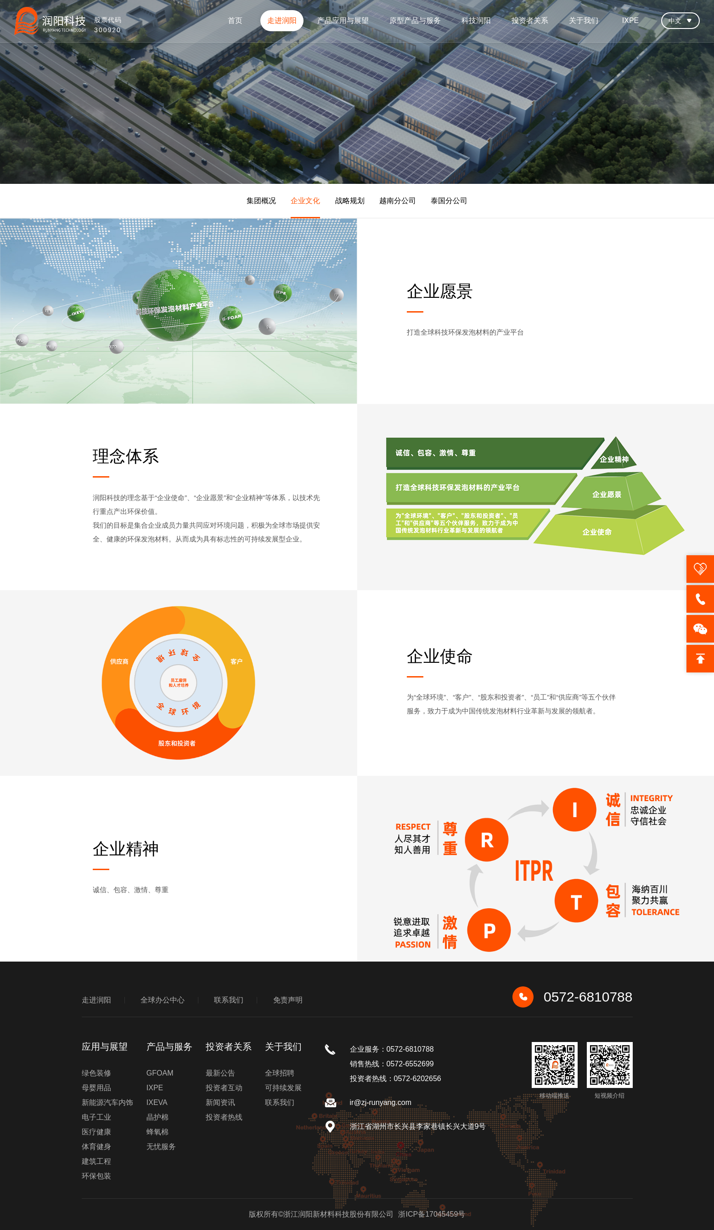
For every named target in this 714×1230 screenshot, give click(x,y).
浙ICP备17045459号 (431, 1214)
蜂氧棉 (157, 1132)
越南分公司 (397, 201)
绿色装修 (96, 1073)
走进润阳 (282, 20)
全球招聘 (279, 1073)
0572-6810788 (572, 997)
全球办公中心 (163, 1000)
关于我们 (583, 20)
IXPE (630, 20)
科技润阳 (476, 20)
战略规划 (350, 201)
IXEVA (157, 1102)
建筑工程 (96, 1161)
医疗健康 (96, 1132)
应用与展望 (105, 1047)
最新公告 (220, 1073)
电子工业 (96, 1117)
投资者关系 (530, 20)
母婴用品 (96, 1088)
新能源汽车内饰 (107, 1102)
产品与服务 (169, 1047)
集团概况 (261, 201)
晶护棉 (157, 1117)
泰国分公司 (449, 201)
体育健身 (96, 1146)
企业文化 (305, 201)
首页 (235, 20)
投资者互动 (224, 1088)
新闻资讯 (220, 1102)
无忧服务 (161, 1146)
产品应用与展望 (343, 20)
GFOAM (160, 1073)
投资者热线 (224, 1117)
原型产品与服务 (415, 20)
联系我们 (228, 1000)
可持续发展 (283, 1088)
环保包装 (96, 1176)
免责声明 (288, 1000)
